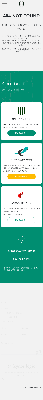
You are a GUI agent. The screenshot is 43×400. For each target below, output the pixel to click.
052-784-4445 (21, 258)
